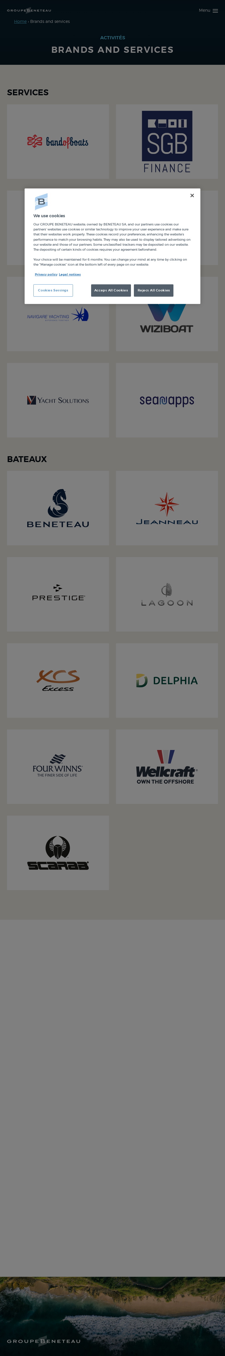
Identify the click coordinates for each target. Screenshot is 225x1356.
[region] (112, 246)
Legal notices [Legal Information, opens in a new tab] (70, 274)
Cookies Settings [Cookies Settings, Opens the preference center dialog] (53, 290)
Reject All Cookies (154, 290)
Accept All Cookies (111, 290)
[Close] (192, 195)
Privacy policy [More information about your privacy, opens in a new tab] (46, 274)
